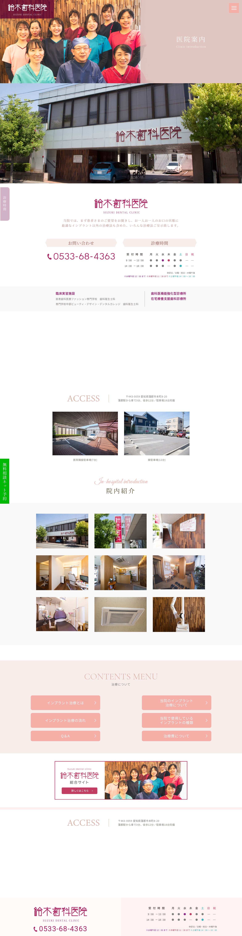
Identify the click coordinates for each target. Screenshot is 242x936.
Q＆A (121, 720)
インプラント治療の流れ (182, 702)
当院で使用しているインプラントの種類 (59, 720)
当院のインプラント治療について (121, 702)
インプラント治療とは (59, 702)
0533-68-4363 (63, 915)
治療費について (182, 720)
